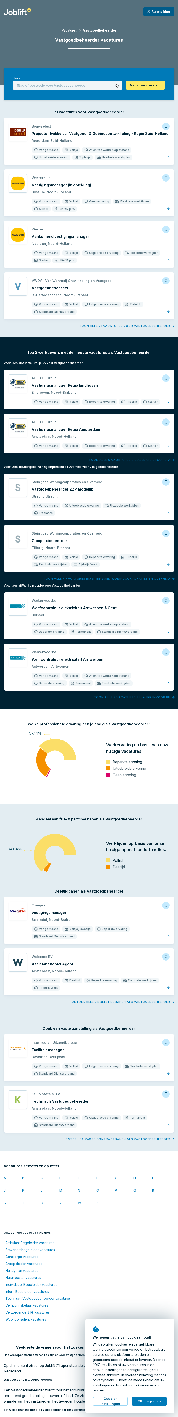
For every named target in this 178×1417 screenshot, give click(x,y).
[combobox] (67, 85)
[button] (117, 86)
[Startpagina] (17, 11)
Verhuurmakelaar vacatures (27, 1305)
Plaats (16, 78)
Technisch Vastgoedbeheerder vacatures (38, 1298)
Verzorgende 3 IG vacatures (28, 1312)
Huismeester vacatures (23, 1278)
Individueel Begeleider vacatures (31, 1284)
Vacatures (69, 30)
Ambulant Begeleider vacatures (30, 1243)
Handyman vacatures (22, 1271)
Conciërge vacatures (22, 1257)
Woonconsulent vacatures (26, 1319)
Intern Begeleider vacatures (27, 1291)
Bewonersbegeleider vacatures (30, 1250)
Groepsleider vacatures (24, 1264)
